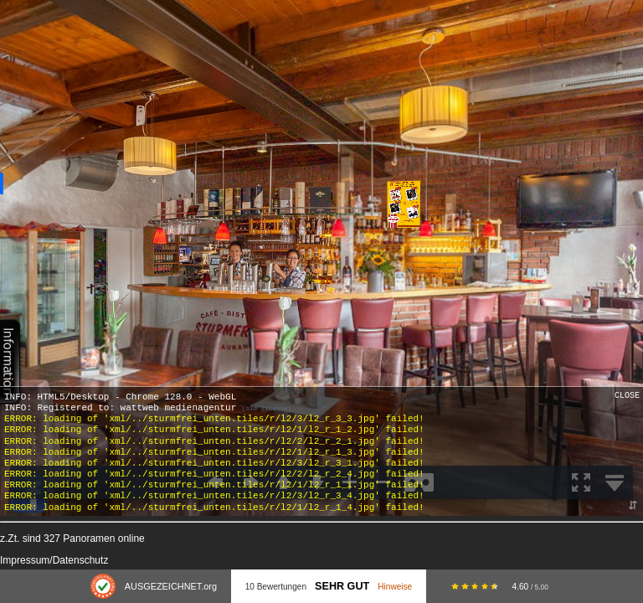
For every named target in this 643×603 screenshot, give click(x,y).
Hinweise (395, 586)
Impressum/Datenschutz (54, 560)
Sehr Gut (342, 586)
